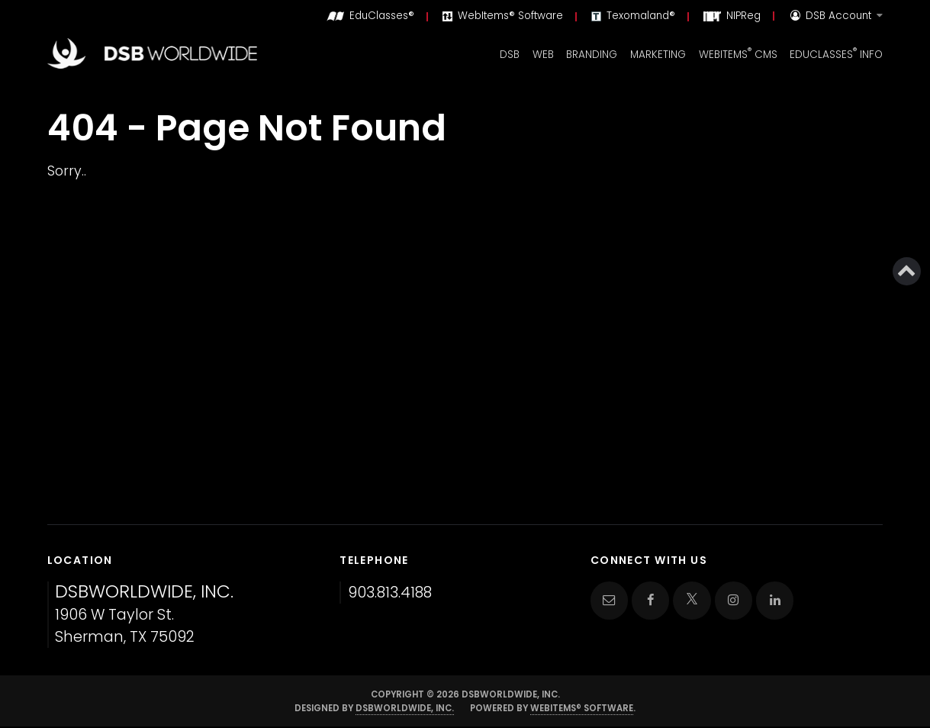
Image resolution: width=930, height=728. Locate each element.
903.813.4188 (390, 592)
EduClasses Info (836, 53)
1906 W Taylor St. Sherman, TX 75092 (144, 614)
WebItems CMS (738, 53)
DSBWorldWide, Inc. (405, 708)
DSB (510, 54)
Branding (591, 54)
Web (543, 54)
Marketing (658, 54)
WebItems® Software (581, 708)
